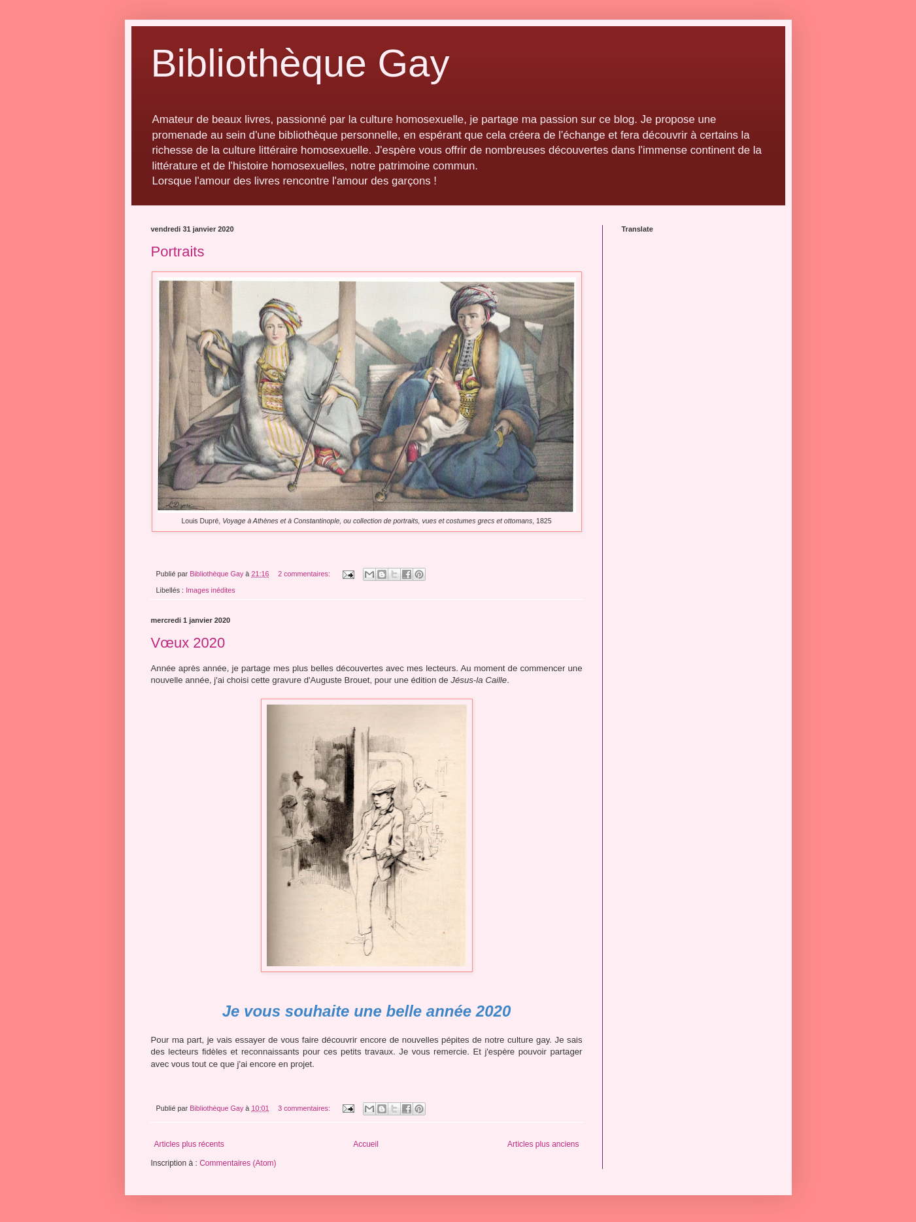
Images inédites (210, 590)
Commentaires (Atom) (237, 1163)
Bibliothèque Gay (300, 63)
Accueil (366, 1144)
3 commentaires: (305, 1108)
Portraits (178, 251)
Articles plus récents (189, 1144)
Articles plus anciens (543, 1144)
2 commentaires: (305, 574)
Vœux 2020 (188, 643)
